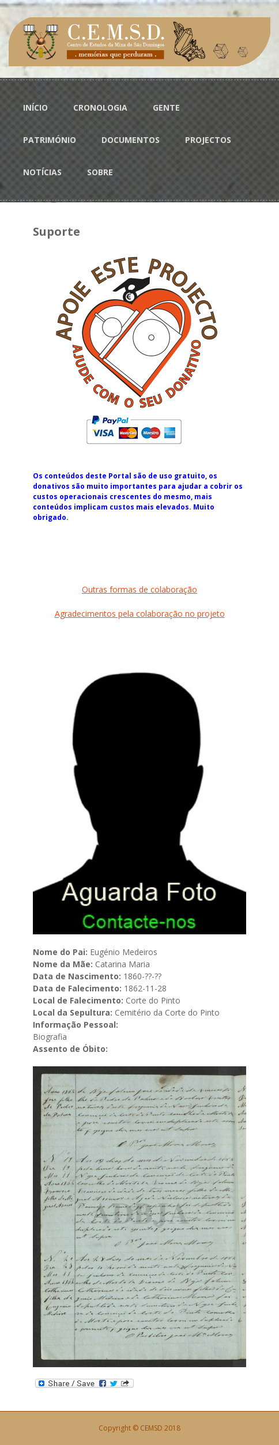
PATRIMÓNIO (49, 139)
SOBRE (100, 172)
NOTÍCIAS (42, 172)
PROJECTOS (208, 139)
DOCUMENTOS (130, 139)
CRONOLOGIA (100, 107)
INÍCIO (35, 107)
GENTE (166, 107)
